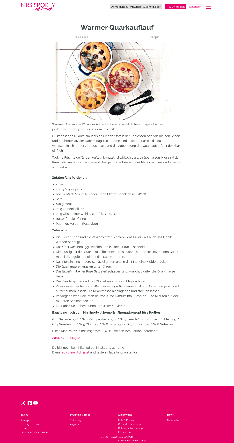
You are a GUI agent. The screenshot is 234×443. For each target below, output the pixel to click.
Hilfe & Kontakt (126, 420)
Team (23, 428)
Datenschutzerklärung (130, 428)
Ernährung (75, 420)
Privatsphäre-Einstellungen (133, 440)
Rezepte (154, 37)
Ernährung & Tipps (79, 414)
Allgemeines (125, 414)
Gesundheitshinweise (130, 424)
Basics (24, 414)
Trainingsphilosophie (31, 424)
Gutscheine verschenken (34, 432)
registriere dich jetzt (75, 352)
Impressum (124, 432)
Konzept (25, 420)
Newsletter (173, 420)
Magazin (74, 424)
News (170, 414)
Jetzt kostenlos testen (117, 436)
